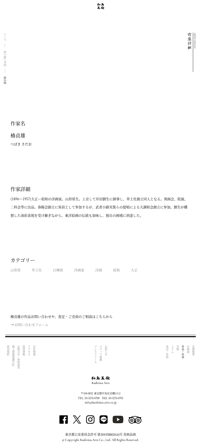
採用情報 (24, 350)
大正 (134, 269)
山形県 (15, 269)
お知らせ (106, 350)
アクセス (29, 350)
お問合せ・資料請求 (18, 357)
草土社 (37, 269)
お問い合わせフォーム (31, 324)
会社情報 (34, 350)
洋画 (98, 269)
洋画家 (79, 269)
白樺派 (58, 269)
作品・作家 (183, 351)
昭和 (116, 269)
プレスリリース (95, 354)
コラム (172, 349)
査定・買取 (167, 351)
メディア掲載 (101, 353)
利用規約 (8, 350)
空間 (178, 348)
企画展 (188, 349)
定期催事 (193, 350)
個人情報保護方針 (13, 355)
